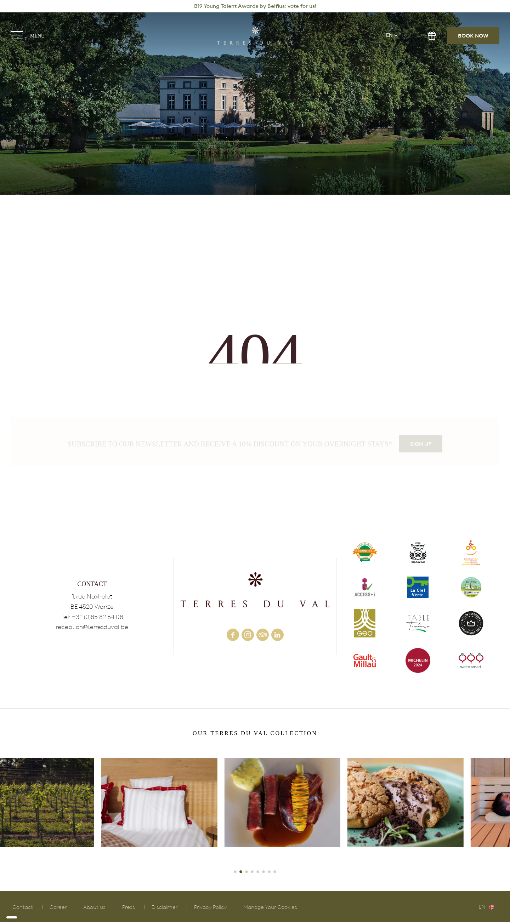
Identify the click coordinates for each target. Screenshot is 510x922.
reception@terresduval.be (92, 627)
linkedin (277, 635)
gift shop (431, 35)
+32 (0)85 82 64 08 (97, 617)
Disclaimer (164, 907)
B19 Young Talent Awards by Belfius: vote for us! (255, 6)
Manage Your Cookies (270, 907)
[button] (235, 871)
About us (94, 907)
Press (128, 907)
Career (58, 907)
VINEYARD (132, 812)
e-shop (412, 35)
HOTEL (255, 812)
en (389, 35)
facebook (233, 635)
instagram (248, 635)
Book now (473, 36)
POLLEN (378, 812)
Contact (22, 907)
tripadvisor (262, 635)
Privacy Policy (210, 907)
